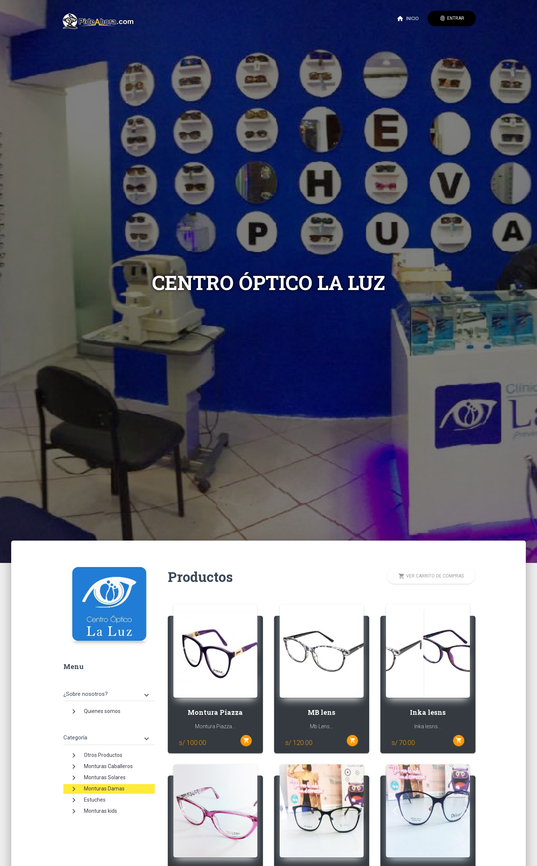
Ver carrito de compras (431, 576)
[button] (179, 651)
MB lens (321, 712)
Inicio (407, 18)
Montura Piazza (215, 712)
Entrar (452, 18)
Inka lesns (428, 712)
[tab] (109, 688)
